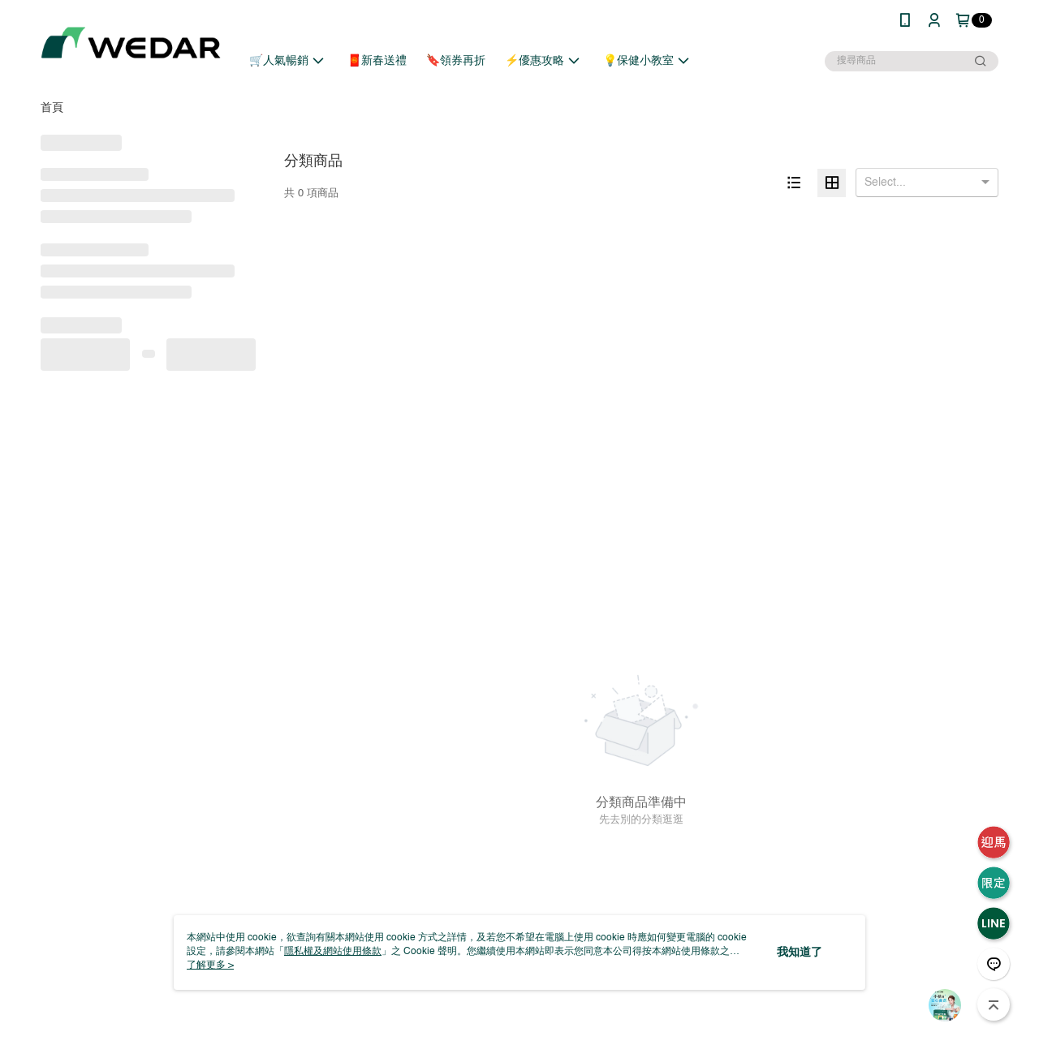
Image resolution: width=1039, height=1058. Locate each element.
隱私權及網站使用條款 (333, 952)
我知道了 (799, 952)
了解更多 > (210, 965)
